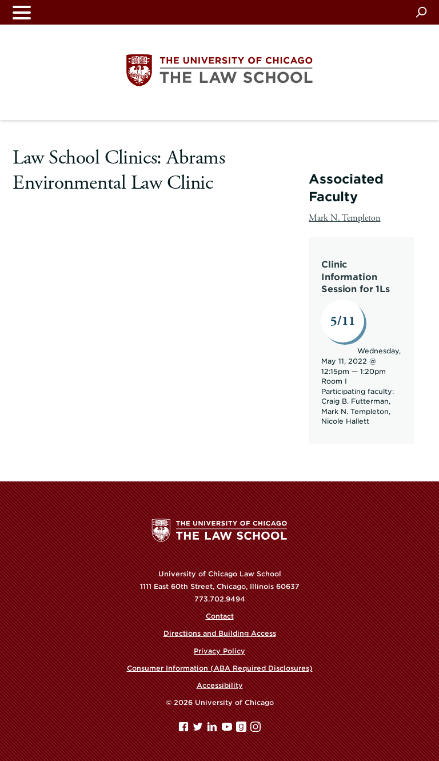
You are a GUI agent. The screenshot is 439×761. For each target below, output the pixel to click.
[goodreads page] (242, 729)
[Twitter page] (199, 729)
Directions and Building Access (219, 633)
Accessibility (220, 685)
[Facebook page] (184, 729)
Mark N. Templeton (344, 218)
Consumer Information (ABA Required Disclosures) (220, 668)
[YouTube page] (228, 729)
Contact (220, 616)
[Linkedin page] (213, 729)
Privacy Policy (219, 651)
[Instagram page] (255, 729)
